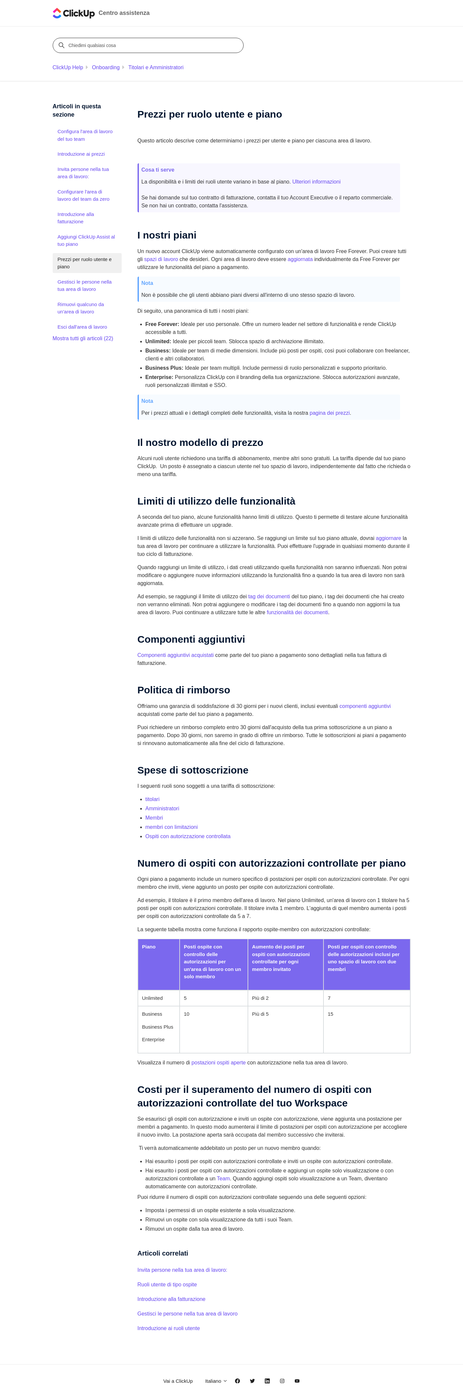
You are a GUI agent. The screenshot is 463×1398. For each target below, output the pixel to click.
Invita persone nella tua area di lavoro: (182, 1270)
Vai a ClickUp (178, 1381)
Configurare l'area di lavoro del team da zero (84, 195)
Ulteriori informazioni (316, 182)
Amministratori (162, 808)
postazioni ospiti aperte (219, 1062)
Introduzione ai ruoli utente (169, 1328)
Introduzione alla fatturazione (171, 1299)
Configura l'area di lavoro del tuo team (85, 135)
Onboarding (106, 67)
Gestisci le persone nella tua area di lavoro (188, 1314)
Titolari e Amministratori (156, 67)
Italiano (216, 1381)
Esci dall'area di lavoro (82, 327)
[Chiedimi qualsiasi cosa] (149, 45)
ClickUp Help (68, 67)
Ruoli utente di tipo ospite (167, 1284)
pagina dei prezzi (330, 413)
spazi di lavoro (161, 259)
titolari (152, 799)
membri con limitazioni (171, 827)
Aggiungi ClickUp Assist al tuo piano (86, 240)
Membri (154, 818)
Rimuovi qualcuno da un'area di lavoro (81, 308)
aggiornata (300, 259)
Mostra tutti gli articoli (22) (83, 338)
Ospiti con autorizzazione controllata (188, 836)
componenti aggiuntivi (365, 706)
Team (223, 1178)
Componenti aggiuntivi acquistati (176, 655)
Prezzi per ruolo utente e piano (85, 263)
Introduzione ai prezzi (81, 154)
